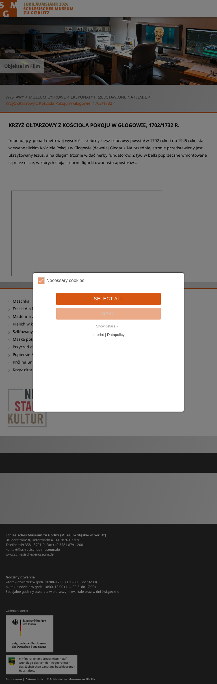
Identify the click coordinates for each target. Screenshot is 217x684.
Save (108, 313)
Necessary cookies (61, 280)
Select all (108, 298)
